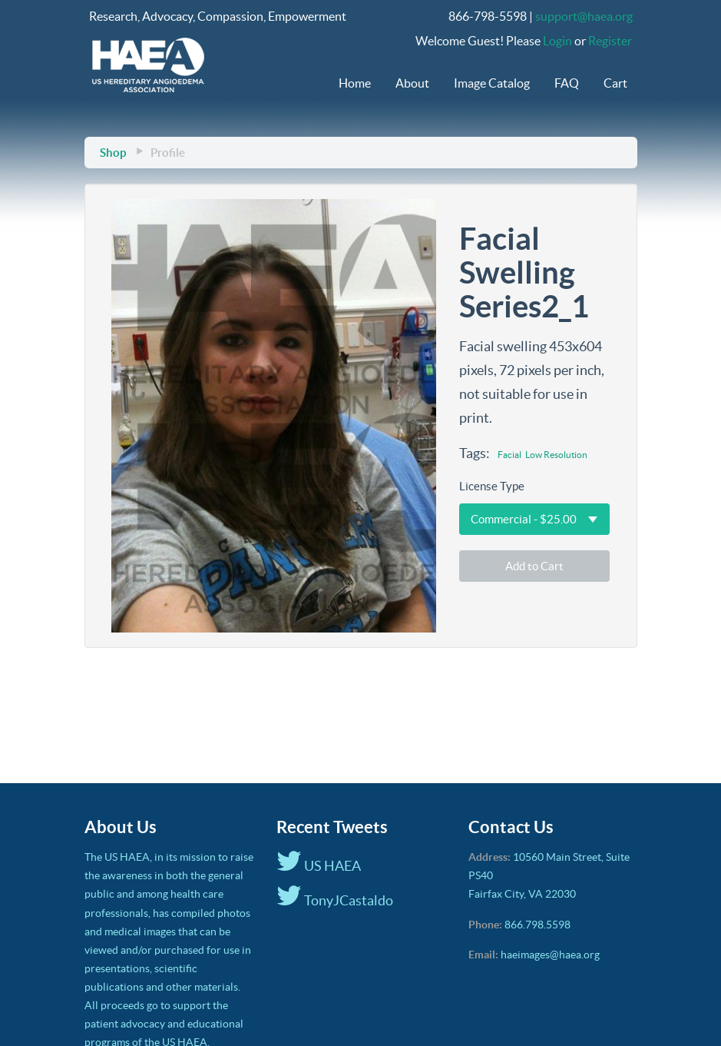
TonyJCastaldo (334, 900)
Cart (615, 83)
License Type (491, 486)
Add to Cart (534, 566)
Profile (167, 152)
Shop (113, 152)
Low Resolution (556, 455)
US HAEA (318, 866)
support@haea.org (584, 16)
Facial (509, 455)
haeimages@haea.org (550, 954)
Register (610, 41)
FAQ (566, 83)
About (412, 83)
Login (557, 41)
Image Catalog (492, 83)
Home (355, 83)
